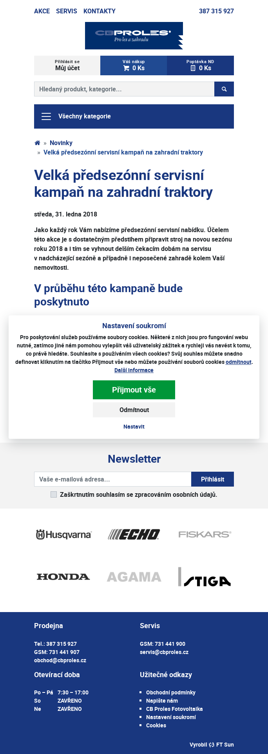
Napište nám (162, 700)
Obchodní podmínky (171, 692)
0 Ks (134, 65)
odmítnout (239, 361)
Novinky (61, 142)
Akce (42, 11)
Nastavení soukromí (171, 717)
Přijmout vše (134, 389)
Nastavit (134, 426)
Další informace (134, 370)
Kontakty (99, 11)
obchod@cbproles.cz (60, 660)
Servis (66, 11)
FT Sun (221, 744)
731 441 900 (170, 643)
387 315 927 (216, 11)
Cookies (156, 725)
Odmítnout (134, 409)
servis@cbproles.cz (164, 652)
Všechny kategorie (75, 116)
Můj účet (67, 65)
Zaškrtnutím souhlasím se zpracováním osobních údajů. (138, 494)
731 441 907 (64, 652)
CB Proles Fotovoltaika (174, 708)
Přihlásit (212, 479)
